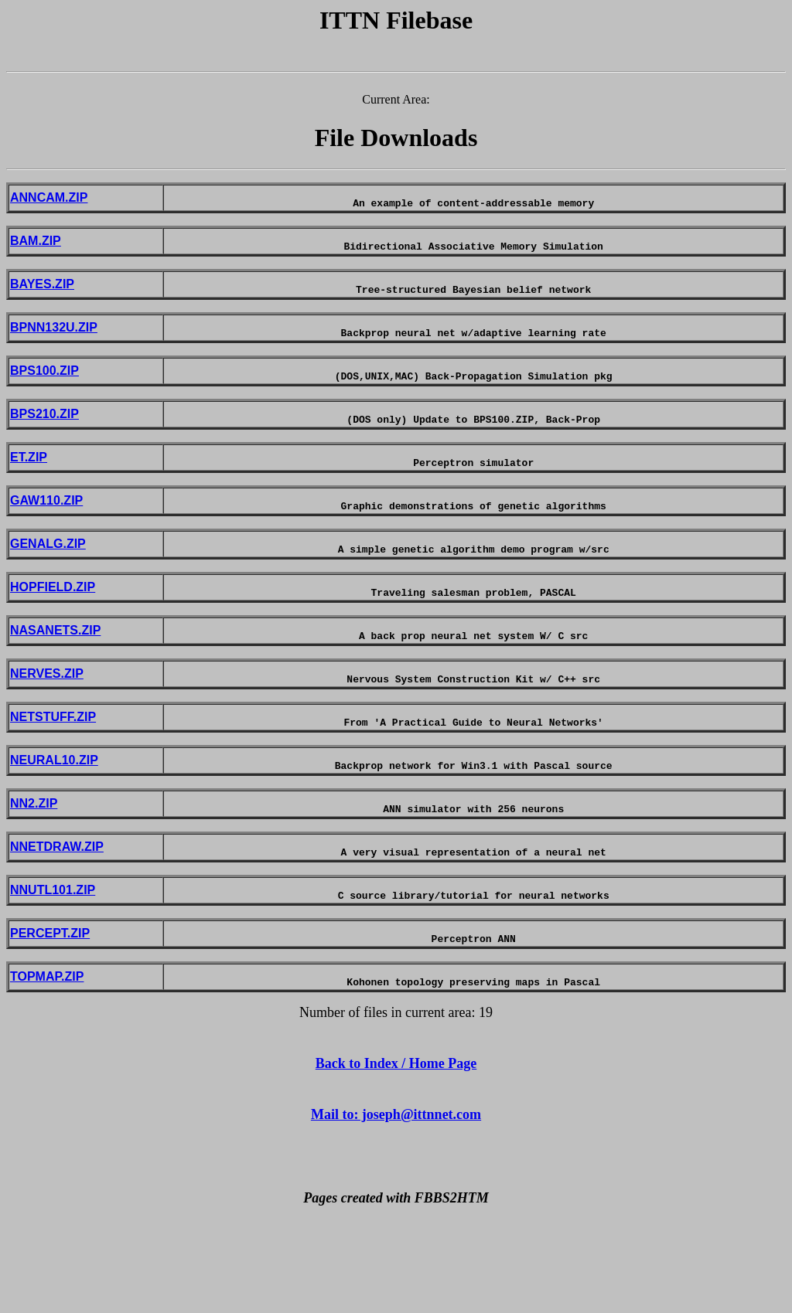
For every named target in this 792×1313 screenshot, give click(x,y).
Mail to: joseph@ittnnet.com (396, 1202)
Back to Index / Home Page (396, 1151)
